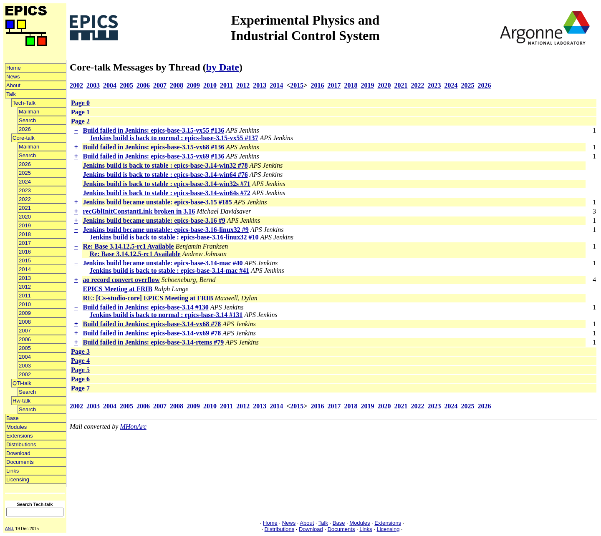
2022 (25, 199)
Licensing (17, 479)
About (13, 85)
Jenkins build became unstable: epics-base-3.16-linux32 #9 (165, 229)
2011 (25, 295)
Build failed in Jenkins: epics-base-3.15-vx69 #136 (153, 156)
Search (27, 120)
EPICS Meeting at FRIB (117, 288)
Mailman (29, 111)
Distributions (21, 444)
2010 (25, 304)
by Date (222, 67)
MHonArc (133, 426)
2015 (25, 260)
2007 (25, 330)
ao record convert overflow (121, 279)
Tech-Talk (24, 103)
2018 (25, 234)
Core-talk (24, 138)
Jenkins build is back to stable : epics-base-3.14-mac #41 (169, 270)
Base (12, 418)
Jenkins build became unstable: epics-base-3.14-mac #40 (162, 263)
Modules (16, 427)
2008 (25, 322)
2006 (25, 339)
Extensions (19, 436)
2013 (25, 278)
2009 (25, 313)
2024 (25, 182)
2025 (25, 173)
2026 (25, 129)
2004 (25, 357)
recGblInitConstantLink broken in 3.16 (139, 211)
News (13, 76)
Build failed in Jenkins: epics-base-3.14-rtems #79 (153, 342)
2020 (25, 217)
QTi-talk (22, 383)
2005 (25, 348)
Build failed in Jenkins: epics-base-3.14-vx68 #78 (152, 323)
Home (13, 68)
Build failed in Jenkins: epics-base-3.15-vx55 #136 (153, 130)
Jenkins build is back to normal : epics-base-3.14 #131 (165, 314)
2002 (25, 374)
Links (12, 471)
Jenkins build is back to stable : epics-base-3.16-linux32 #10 (173, 237)
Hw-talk (21, 401)
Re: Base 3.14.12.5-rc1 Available (128, 246)
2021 (25, 208)
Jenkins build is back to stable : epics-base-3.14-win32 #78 (165, 165)
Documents (20, 462)
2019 (25, 225)
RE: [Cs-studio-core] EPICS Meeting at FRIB (148, 298)
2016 (25, 252)
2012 (25, 287)
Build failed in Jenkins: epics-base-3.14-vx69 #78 (152, 333)
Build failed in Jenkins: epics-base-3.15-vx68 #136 (153, 147)
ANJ (9, 528)
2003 (25, 365)
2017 (25, 243)
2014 (25, 269)
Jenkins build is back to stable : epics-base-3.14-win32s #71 (166, 183)
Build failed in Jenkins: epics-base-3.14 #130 (145, 307)
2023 (25, 190)
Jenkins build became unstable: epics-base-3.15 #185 (157, 202)
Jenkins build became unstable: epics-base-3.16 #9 (154, 220)
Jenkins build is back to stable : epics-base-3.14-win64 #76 (165, 174)
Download (18, 453)
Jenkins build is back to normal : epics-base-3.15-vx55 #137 (173, 137)
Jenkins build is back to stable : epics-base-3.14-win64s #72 (166, 192)
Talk (11, 94)
